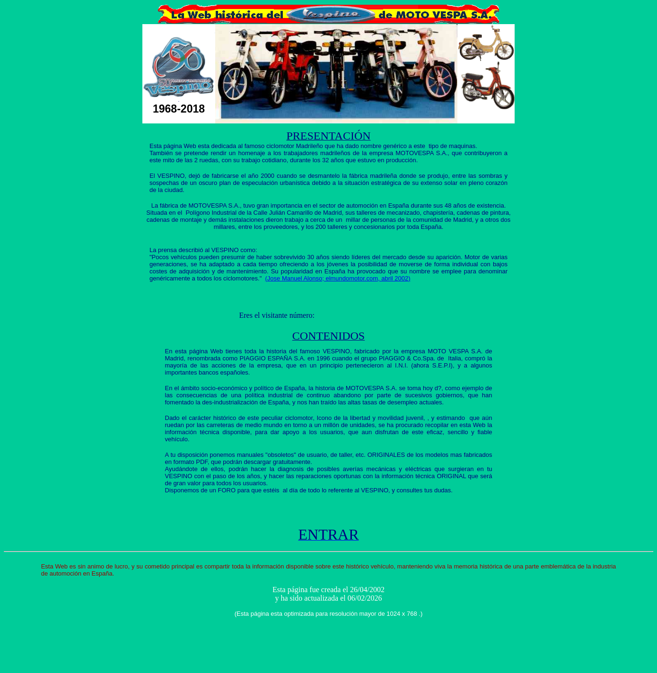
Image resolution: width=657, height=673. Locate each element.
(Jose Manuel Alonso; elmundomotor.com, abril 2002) (338, 278)
